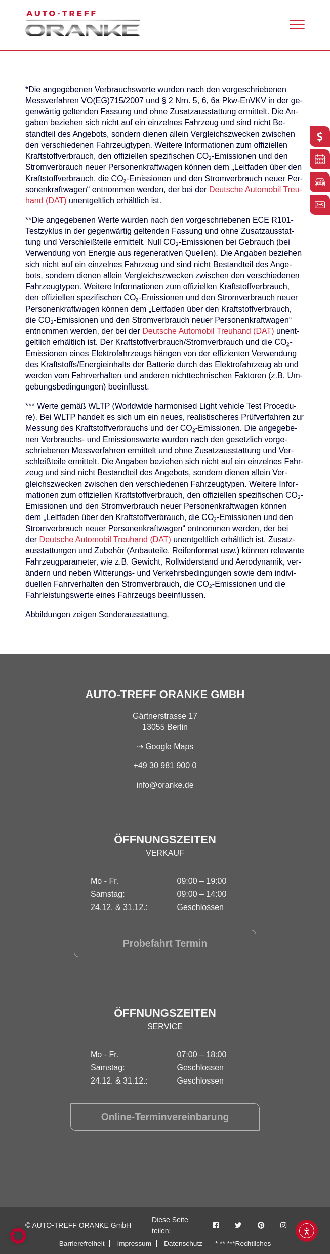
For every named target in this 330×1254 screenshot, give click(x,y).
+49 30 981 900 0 (164, 765)
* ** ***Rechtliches (244, 1243)
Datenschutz (183, 1243)
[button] (18, 1236)
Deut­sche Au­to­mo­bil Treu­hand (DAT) (208, 331)
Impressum (133, 1243)
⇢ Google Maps (165, 746)
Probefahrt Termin (165, 943)
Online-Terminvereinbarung (165, 1116)
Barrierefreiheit (80, 1243)
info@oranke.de (164, 785)
